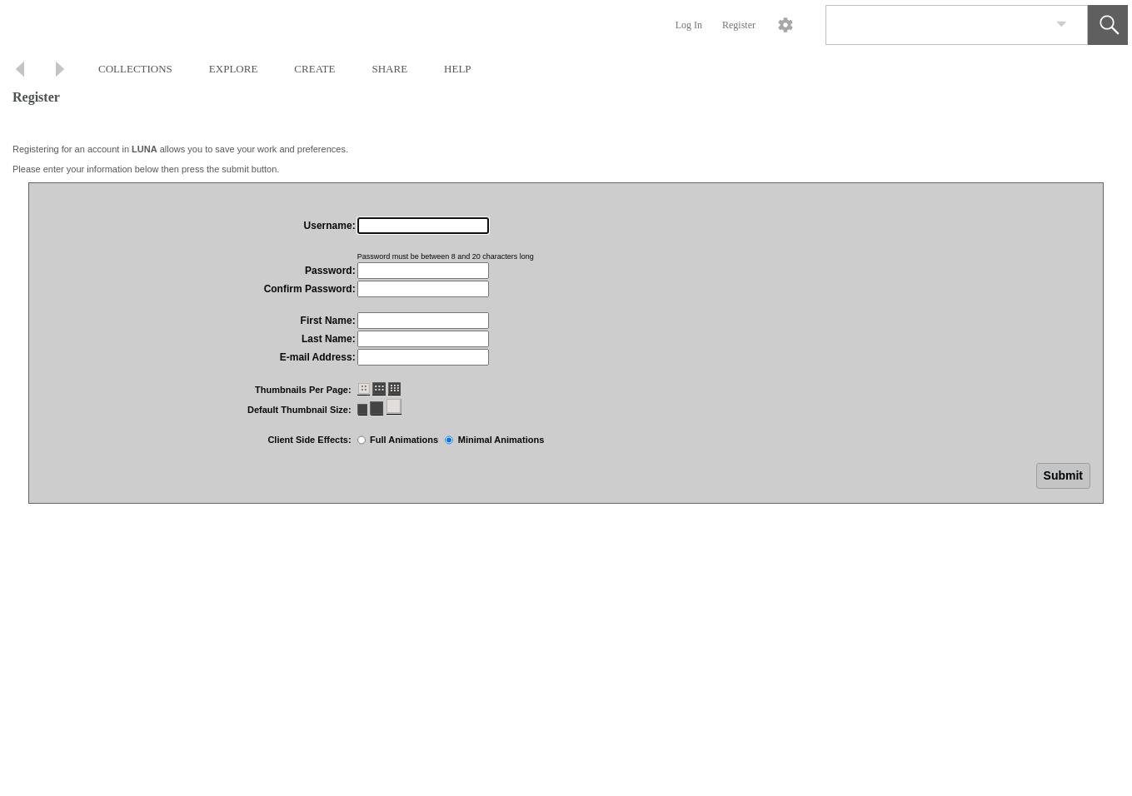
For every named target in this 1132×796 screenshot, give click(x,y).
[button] (1108, 25)
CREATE (314, 68)
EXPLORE (233, 68)
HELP (457, 68)
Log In (689, 25)
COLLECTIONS (135, 68)
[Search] (937, 25)
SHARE (389, 68)
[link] (1061, 24)
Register (738, 25)
